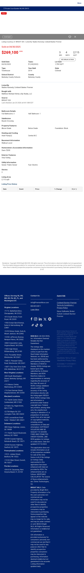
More (79, 3)
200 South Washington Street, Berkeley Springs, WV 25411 (15, 378)
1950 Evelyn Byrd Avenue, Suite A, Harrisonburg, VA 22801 (14, 325)
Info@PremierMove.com (40, 303)
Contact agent (7, 36)
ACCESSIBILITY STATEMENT (66, 364)
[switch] (69, 37)
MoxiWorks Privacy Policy (66, 360)
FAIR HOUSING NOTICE (64, 366)
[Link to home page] (3, 3)
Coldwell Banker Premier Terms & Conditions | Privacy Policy (67, 305)
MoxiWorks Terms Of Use (66, 358)
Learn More (35, 310)
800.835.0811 (36, 306)
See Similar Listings (67, 59)
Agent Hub (61, 296)
